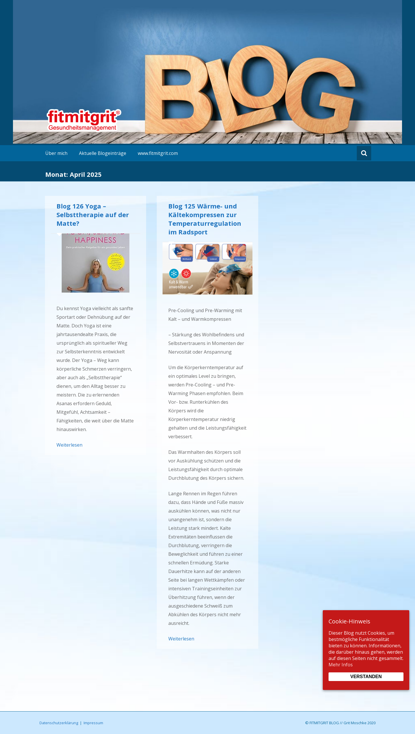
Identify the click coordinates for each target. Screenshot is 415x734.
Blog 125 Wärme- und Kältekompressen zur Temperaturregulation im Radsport (204, 219)
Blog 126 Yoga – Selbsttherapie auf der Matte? (92, 214)
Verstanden (366, 676)
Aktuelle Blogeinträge (102, 153)
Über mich (56, 153)
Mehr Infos (341, 664)
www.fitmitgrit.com (158, 153)
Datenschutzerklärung (58, 722)
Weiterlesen (69, 445)
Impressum (93, 722)
